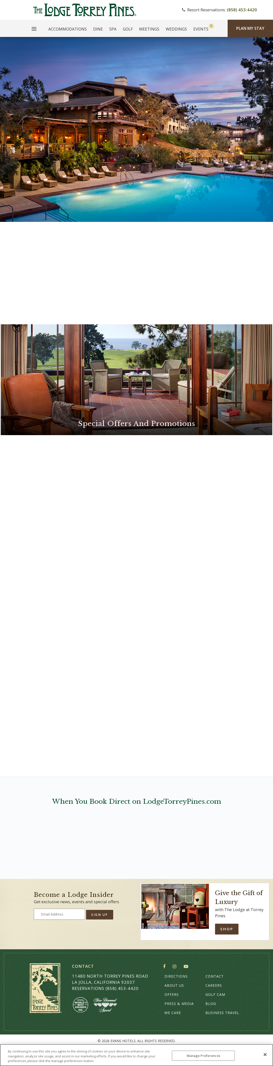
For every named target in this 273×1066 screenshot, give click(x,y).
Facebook (165, 966)
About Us (174, 985)
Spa (112, 29)
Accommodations (67, 29)
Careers (213, 985)
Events (200, 29)
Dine (98, 29)
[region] (136, 1055)
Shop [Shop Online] (226, 928)
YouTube (187, 966)
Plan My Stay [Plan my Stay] (250, 28)
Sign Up (99, 915)
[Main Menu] (34, 29)
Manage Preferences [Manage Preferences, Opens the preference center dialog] (203, 1055)
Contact (214, 976)
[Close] (265, 1054)
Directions (176, 976)
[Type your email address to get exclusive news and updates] (59, 914)
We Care (172, 1012)
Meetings (149, 29)
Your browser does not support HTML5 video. (136, 129)
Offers (171, 994)
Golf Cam (215, 994)
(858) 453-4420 (242, 10)
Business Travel (222, 1012)
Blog (210, 1003)
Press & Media (179, 1003)
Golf (128, 29)
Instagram (176, 966)
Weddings (176, 29)
